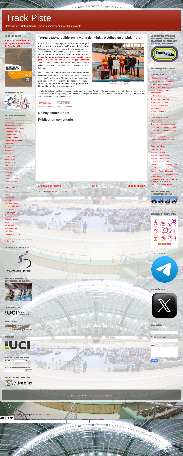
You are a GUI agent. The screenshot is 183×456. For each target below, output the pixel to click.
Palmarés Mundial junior (160, 158)
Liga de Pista (10, 188)
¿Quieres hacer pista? (159, 78)
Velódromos (9, 241)
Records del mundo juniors (161, 143)
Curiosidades (10, 150)
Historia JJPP (10, 166)
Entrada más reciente (50, 185)
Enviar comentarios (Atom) (59, 191)
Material (8, 191)
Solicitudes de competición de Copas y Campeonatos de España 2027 (18, 43)
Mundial (8, 200)
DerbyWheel (9, 153)
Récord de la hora (158, 146)
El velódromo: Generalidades (162, 81)
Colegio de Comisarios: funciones (164, 127)
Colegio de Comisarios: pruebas (163, 130)
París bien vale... (11, 219)
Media (7, 194)
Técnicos (8, 238)
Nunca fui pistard (11, 203)
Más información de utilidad (161, 185)
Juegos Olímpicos (12, 178)
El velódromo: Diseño (159, 84)
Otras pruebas (156, 121)
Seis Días (8, 232)
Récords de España (158, 137)
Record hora (9, 225)
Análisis (8, 119)
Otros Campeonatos (12, 210)
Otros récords (156, 149)
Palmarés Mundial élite (160, 155)
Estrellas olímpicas (12, 156)
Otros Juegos (10, 213)
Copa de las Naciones (13, 141)
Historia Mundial (11, 169)
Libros (7, 185)
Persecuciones (156, 108)
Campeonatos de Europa (14, 128)
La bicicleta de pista (158, 96)
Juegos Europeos (11, 175)
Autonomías (9, 122)
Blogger (109, 396)
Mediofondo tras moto (159, 118)
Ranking (8, 222)
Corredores (51, 106)
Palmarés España (158, 152)
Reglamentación (11, 228)
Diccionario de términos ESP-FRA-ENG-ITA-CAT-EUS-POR (164, 180)
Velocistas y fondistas (159, 102)
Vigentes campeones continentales (164, 168)
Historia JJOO (10, 163)
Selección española (64, 106)
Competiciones (10, 134)
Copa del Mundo (11, 144)
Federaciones (10, 159)
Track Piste (28, 18)
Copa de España (11, 138)
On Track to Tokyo (12, 206)
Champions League (12, 131)
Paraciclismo (10, 216)
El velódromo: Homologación (162, 87)
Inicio (94, 185)
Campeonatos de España (14, 125)
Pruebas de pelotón (158, 111)
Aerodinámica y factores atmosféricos (160, 92)
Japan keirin (9, 172)
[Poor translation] (9, 418)
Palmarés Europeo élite (160, 162)
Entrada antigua (136, 185)
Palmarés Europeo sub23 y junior (164, 165)
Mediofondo (9, 197)
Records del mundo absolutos (162, 140)
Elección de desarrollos (160, 99)
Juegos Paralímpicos (13, 181)
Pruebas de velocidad (159, 105)
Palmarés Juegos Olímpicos (162, 171)
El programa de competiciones (163, 124)
